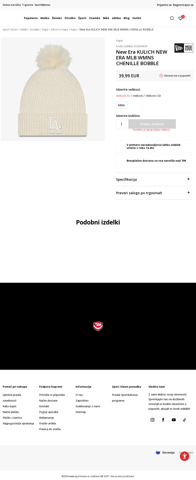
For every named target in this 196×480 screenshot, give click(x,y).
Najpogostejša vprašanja (18, 423)
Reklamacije (46, 417)
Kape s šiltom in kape (55, 29)
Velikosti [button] (138, 95)
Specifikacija (153, 179)
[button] (173, 18)
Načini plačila (11, 412)
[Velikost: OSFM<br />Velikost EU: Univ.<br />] (121, 105)
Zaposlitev (82, 400)
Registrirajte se (183, 5)
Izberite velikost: (128, 89)
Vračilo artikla (47, 423)
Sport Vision (10, 29)
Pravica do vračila (50, 429)
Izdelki (23, 29)
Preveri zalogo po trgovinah (153, 192)
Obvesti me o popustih (177, 75)
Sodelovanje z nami (88, 406)
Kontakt (44, 406)
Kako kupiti (9, 406)
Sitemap (81, 412)
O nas (79, 395)
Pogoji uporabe (48, 412)
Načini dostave (48, 400)
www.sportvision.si (79, 476)
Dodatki (35, 29)
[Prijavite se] (180, 18)
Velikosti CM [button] (153, 95)
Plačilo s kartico (12, 417)
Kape (74, 29)
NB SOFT (104, 476)
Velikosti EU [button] (123, 95)
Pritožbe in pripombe (52, 395)
